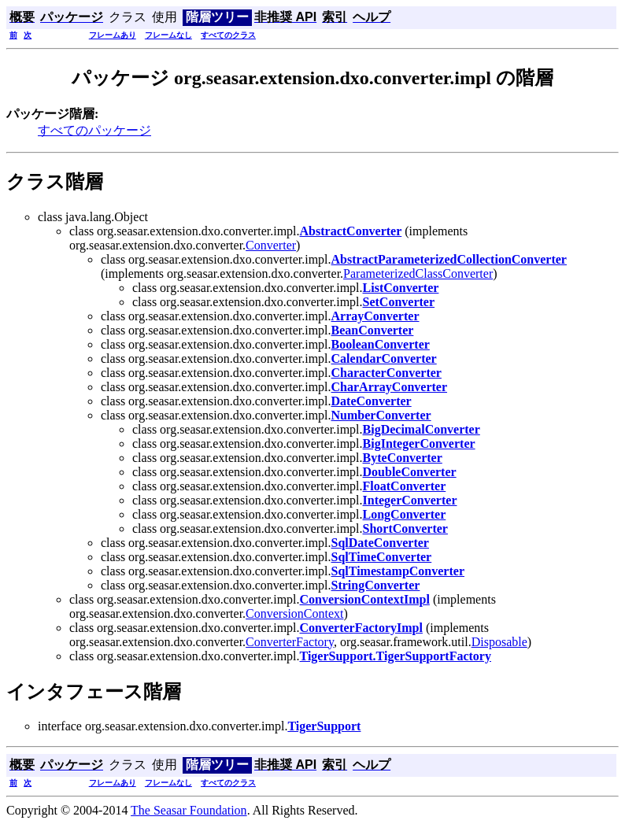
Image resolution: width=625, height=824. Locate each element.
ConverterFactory (290, 641)
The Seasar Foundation (189, 810)
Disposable (499, 641)
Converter (271, 245)
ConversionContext (294, 613)
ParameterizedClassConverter (418, 273)
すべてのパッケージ (94, 130)
